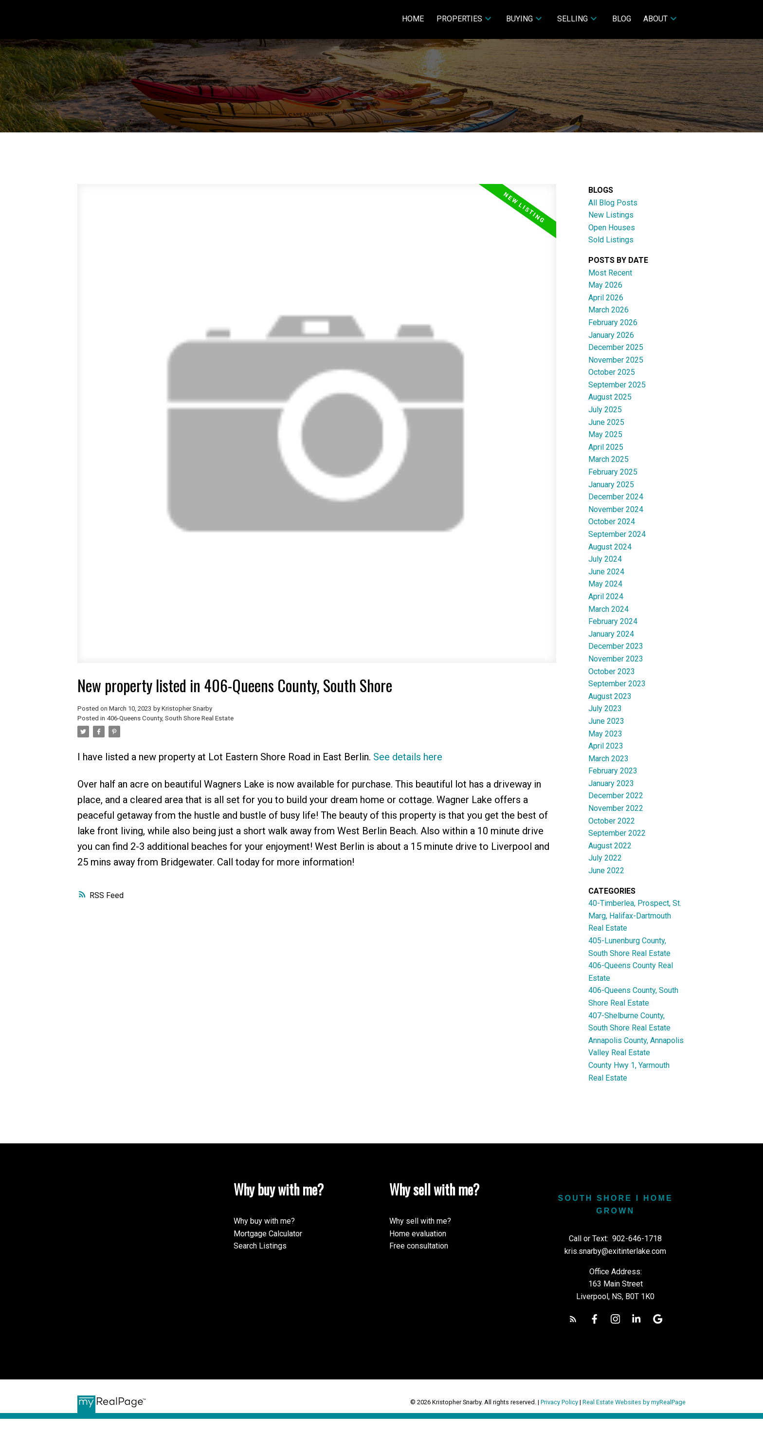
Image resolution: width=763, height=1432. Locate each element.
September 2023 (617, 683)
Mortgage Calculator (268, 1233)
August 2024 (610, 546)
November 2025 (615, 360)
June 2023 (606, 721)
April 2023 (605, 746)
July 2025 (605, 409)
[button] (573, 1318)
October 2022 (611, 821)
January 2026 (611, 335)
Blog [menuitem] (621, 18)
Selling (572, 18)
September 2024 (617, 534)
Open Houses (611, 227)
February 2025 (612, 472)
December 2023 (615, 646)
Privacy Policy (559, 1402)
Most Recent (610, 272)
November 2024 (615, 509)
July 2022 (605, 858)
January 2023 (611, 783)
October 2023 (611, 671)
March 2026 (608, 309)
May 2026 (605, 285)
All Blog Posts (612, 202)
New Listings (611, 215)
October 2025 (611, 372)
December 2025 (615, 347)
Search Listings (260, 1245)
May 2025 (605, 434)
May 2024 (605, 583)
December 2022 (615, 795)
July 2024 (605, 559)
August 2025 (610, 397)
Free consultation (418, 1245)
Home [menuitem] (413, 18)
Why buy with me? (264, 1221)
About (655, 18)
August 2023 (610, 696)
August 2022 (610, 845)
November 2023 (615, 658)
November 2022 (615, 808)
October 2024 (611, 521)
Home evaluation (417, 1233)
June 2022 (606, 870)
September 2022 (617, 833)
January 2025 (611, 484)
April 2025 (605, 447)
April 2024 (605, 596)
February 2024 (612, 621)
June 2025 (606, 422)
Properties (459, 18)
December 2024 (615, 496)
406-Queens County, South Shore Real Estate (170, 718)
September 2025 (617, 384)
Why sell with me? (420, 1221)
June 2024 (606, 571)
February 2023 (612, 770)
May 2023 (605, 733)
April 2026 (605, 297)
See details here (407, 757)
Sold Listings (611, 239)
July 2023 (605, 708)
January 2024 (611, 634)
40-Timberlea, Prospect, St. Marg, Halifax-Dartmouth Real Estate (634, 916)
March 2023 (608, 758)
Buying (519, 18)
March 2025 (608, 459)
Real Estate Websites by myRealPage (634, 1402)
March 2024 (608, 609)
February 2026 (612, 322)
